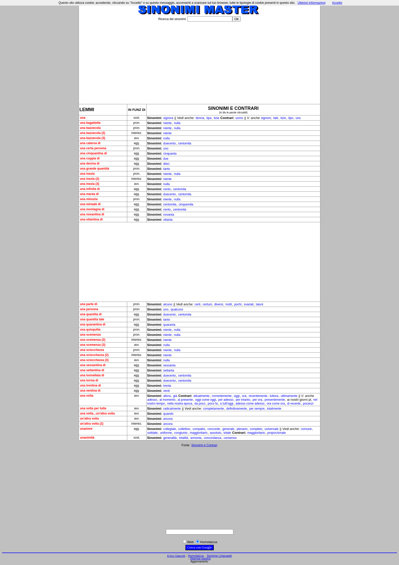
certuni (207, 304)
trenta (167, 386)
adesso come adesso (250, 403)
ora (244, 396)
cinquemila (186, 204)
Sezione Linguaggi (219, 556)
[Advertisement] (199, 60)
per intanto (243, 400)
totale (227, 433)
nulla (177, 123)
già (175, 396)
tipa (208, 118)
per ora (257, 400)
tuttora (274, 396)
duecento (169, 143)
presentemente (275, 400)
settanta (168, 370)
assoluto (215, 433)
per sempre (257, 408)
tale (275, 118)
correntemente (221, 396)
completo (256, 429)
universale (272, 429)
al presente (185, 400)
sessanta (169, 365)
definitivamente (236, 408)
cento (167, 189)
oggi (237, 396)
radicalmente (172, 408)
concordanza (212, 438)
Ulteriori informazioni (311, 3)
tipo (290, 118)
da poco (199, 403)
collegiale (169, 429)
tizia (216, 118)
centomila (184, 143)
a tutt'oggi (226, 403)
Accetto (337, 3)
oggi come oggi (205, 400)
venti (166, 391)
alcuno (167, 304)
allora (167, 396)
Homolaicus (196, 556)
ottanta (168, 219)
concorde (213, 429)
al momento (168, 400)
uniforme (166, 433)
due (165, 158)
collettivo (184, 429)
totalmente (274, 408)
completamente (213, 408)
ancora (168, 419)
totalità (183, 438)
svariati (248, 304)
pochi (237, 304)
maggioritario (198, 433)
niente (167, 123)
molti (228, 304)
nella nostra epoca (179, 403)
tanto (166, 169)
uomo (239, 118)
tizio (283, 118)
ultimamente (289, 396)
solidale (152, 433)
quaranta (169, 324)
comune (306, 429)
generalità (170, 438)
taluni (259, 304)
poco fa (213, 403)
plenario (242, 429)
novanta (168, 214)
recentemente (258, 396)
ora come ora (276, 403)
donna (200, 118)
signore (266, 118)
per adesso (225, 400)
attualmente (201, 396)
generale (228, 429)
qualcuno (177, 309)
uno (298, 118)
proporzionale (276, 433)
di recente (294, 403)
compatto (199, 429)
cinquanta (170, 153)
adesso (152, 400)
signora (168, 118)
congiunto (181, 433)
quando (168, 413)
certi (198, 304)
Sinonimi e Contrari (204, 445)
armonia (195, 438)
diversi (218, 304)
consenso (230, 438)
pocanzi (308, 403)
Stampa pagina (200, 558)
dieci (166, 164)
